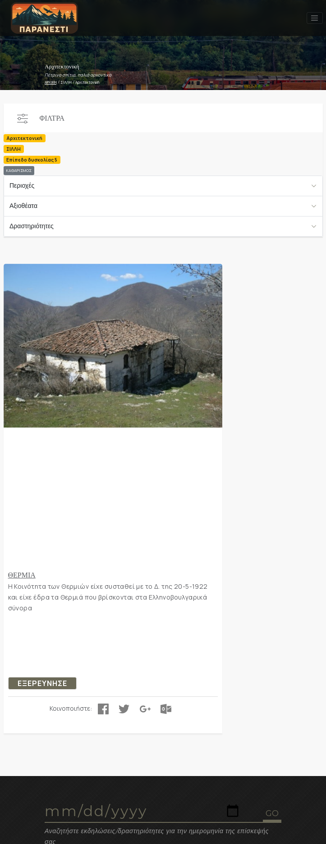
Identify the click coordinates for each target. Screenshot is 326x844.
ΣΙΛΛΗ (65, 82)
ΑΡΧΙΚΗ (50, 82)
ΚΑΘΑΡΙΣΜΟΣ (19, 170)
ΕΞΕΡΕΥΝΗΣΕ (42, 683)
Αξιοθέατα (23, 206)
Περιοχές (21, 185)
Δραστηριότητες (31, 226)
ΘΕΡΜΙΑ (22, 574)
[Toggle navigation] (315, 18)
